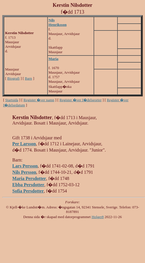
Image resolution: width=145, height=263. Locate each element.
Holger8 (98, 217)
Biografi (13, 78)
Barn (28, 78)
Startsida (11, 100)
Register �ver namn (39, 100)
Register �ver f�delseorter (80, 100)
